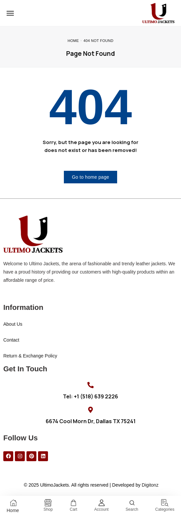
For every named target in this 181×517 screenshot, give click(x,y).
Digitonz (150, 485)
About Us (13, 324)
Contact (11, 340)
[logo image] (158, 12)
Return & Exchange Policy (30, 355)
